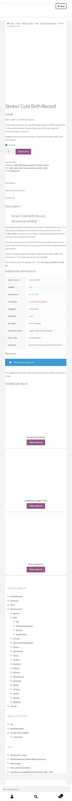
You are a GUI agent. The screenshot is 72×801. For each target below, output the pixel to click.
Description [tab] (10, 183)
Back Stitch (34, 345)
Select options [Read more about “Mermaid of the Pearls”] (35, 442)
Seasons (16, 698)
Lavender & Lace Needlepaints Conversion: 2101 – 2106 (31, 772)
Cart (55, 795)
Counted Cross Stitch (38, 301)
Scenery (16, 693)
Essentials (14, 600)
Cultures (16, 638)
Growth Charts (21, 634)
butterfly (38, 168)
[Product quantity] (9, 151)
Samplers (16, 689)
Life (11, 724)
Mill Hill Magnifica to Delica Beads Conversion (28, 759)
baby (11, 168)
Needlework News (17, 728)
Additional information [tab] (15, 190)
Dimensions (15, 171)
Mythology (17, 681)
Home (12, 23)
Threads (13, 706)
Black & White (35, 337)
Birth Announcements (49, 23)
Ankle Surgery (15, 763)
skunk (45, 168)
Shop (18, 23)
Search (36, 796)
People (15, 685)
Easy (31, 316)
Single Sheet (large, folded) (40, 330)
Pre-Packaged (35, 323)
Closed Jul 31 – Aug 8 (18, 755)
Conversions (18, 737)
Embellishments (16, 596)
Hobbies (16, 668)
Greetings (17, 664)
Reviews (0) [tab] (10, 197)
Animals (16, 613)
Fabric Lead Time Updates (20, 767)
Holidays (16, 672)
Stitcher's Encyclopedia (19, 733)
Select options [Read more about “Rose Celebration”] (35, 569)
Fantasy (16, 647)
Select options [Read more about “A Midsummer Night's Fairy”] (35, 505)
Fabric (12, 605)
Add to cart (23, 151)
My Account (12, 796)
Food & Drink (18, 651)
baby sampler (28, 168)
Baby (37, 23)
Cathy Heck (33, 309)
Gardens (16, 659)
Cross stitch (45, 345)
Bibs (17, 621)
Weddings (17, 702)
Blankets (19, 630)
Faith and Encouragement (23, 643)
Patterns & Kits (27, 23)
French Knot (56, 345)
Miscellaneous (18, 677)
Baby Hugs (18, 168)
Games (15, 655)
